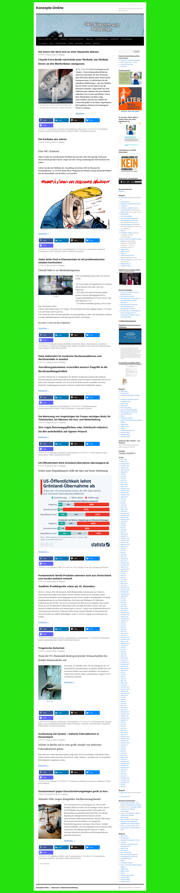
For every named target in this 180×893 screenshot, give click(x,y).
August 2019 (124, 621)
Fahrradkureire (83, 781)
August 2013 (124, 770)
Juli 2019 (123, 623)
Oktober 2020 (124, 592)
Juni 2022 (123, 550)
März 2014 (124, 755)
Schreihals (57, 251)
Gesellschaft (114, 39)
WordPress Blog (125, 264)
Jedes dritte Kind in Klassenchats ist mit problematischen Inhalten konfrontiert (131, 300)
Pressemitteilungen (101, 39)
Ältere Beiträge (43, 864)
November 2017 (125, 664)
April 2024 (124, 505)
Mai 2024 (123, 503)
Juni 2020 (123, 600)
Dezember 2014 (125, 736)
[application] (130, 182)
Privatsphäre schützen (127, 233)
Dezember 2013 (125, 761)
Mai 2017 (123, 676)
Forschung (48, 131)
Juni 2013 (123, 772)
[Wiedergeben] (122, 182)
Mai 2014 (123, 751)
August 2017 (124, 670)
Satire (51, 251)
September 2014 (125, 743)
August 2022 (124, 546)
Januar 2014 (124, 759)
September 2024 (125, 494)
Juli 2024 (123, 499)
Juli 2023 (123, 523)
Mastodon (121, 191)
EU (76, 567)
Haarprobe (56, 131)
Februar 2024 (124, 509)
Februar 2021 (124, 583)
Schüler (69, 723)
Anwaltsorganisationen (90, 406)
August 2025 (124, 472)
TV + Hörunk (43, 43)
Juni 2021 (123, 575)
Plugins (123, 230)
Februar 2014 (124, 757)
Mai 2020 (123, 602)
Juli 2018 (123, 648)
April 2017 (124, 679)
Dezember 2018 (125, 637)
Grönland (80, 567)
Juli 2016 (123, 697)
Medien (83, 344)
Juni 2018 (123, 650)
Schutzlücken (60, 858)
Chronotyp (41, 131)
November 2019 (125, 614)
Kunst (51, 43)
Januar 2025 (124, 486)
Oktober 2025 (124, 468)
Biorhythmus (103, 129)
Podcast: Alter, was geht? (130, 111)
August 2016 (124, 695)
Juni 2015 (123, 724)
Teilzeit (51, 455)
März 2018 (124, 656)
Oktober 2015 (124, 716)
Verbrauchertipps (126, 39)
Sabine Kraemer (125, 819)
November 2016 (125, 689)
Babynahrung (105, 638)
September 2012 (125, 782)
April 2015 (124, 728)
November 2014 (125, 739)
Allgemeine (89, 39)
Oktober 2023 (124, 517)
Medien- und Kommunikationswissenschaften (52, 723)
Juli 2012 (123, 784)
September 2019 (125, 619)
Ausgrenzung (55, 346)
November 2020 (125, 590)
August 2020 (124, 596)
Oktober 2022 (124, 542)
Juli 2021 (123, 573)
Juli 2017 (123, 672)
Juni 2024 (123, 501)
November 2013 (125, 763)
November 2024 (125, 490)
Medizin (76, 131)
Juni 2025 (123, 476)
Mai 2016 (123, 701)
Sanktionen (51, 858)
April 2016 (124, 703)
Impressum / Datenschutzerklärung (71, 39)
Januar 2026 (124, 461)
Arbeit (93, 452)
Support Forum (125, 251)
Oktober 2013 (124, 765)
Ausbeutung (74, 781)
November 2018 (125, 639)
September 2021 (125, 569)
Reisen (71, 43)
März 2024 (124, 507)
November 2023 (125, 515)
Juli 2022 (123, 548)
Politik (59, 567)
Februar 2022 (124, 559)
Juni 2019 (123, 625)
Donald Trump (92, 249)
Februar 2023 (124, 534)
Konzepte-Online (49, 8)
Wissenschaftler (43, 726)
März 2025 (124, 482)
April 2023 (124, 530)
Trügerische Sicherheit (51, 648)
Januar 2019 (124, 635)
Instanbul (57, 408)
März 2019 (124, 631)
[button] (46, 120)
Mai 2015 (123, 726)
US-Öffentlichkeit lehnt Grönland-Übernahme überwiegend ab (73, 462)
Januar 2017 (124, 685)
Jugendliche (82, 346)
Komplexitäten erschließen (134, 805)
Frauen (105, 452)
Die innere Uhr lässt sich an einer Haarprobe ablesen (68, 51)
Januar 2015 (124, 734)
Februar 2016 (124, 707)
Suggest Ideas (124, 249)
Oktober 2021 (124, 567)
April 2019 (124, 629)
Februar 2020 (124, 608)
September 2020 (125, 594)
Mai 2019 (123, 627)
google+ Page (124, 212)
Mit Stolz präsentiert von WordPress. (131, 887)
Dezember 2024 (125, 488)
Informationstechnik (98, 721)
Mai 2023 (123, 528)
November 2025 (125, 466)
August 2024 (124, 497)
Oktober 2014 (124, 741)
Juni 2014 (123, 749)
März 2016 (124, 705)
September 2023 (125, 519)
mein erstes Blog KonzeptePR (129, 218)
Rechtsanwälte (70, 408)
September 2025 (125, 470)
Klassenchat (94, 346)
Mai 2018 (123, 652)
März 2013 (124, 774)
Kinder (88, 346)
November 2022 (125, 540)
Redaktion (61, 54)
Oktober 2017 (124, 666)
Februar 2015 (124, 732)
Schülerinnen (76, 723)
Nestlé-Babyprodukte (50, 640)
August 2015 (124, 720)
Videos (40, 348)
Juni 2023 (123, 526)
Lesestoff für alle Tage (127, 64)
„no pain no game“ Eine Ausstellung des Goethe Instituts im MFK (130, 828)
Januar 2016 (124, 710)
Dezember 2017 (125, 662)
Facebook (123, 206)
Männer (46, 455)
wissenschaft (106, 723)
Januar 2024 (124, 511)
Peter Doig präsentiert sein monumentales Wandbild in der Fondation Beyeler (130, 821)
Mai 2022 (123, 552)
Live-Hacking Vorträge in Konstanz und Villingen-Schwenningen (131, 809)
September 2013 (125, 767)
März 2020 (124, 606)
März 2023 (124, 532)
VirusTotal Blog (125, 259)
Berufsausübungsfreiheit (45, 408)
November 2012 (125, 780)
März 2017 (124, 681)
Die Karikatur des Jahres (52, 139)
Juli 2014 (123, 747)
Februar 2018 (124, 658)
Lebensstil (70, 131)
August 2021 (124, 571)
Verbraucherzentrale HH (127, 255)
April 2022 (124, 554)
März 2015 (124, 730)
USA (90, 567)
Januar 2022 (124, 561)
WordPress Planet (125, 266)
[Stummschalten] (136, 182)
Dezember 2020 (125, 588)
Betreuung (99, 452)
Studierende (84, 723)
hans (122, 825)
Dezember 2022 (125, 538)
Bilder (69, 346)
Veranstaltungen (60, 43)
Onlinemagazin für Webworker (129, 220)
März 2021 (124, 581)
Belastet (40, 640)
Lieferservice (92, 781)
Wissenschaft (82, 129)
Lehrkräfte (108, 721)
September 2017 (125, 668)
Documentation (125, 202)
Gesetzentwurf (42, 858)
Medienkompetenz (105, 346)
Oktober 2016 (124, 691)
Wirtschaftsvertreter (95, 723)
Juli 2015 (123, 722)
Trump (86, 567)
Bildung (60, 344)
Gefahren (74, 346)
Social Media (103, 344)
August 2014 (124, 745)
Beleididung (63, 346)
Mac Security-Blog (126, 216)
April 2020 (124, 604)
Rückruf (60, 640)
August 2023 (124, 521)
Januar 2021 (124, 585)
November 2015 (125, 714)
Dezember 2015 (125, 712)
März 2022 (124, 557)
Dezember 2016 (125, 687)
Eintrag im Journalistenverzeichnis (130, 204)
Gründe (40, 455)
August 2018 (124, 645)
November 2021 (125, 565)
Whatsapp (46, 348)
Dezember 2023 (125, 513)
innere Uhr (63, 131)
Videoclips (96, 43)
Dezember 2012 (125, 778)
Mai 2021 (123, 577)
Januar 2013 (124, 776)
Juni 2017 (123, 674)
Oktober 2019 (124, 617)
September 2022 (125, 544)
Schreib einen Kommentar (88, 131)
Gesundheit (79, 43)
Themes (123, 253)
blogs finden (124, 197)
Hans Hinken (124, 214)
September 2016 (125, 693)
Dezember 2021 (125, 563)
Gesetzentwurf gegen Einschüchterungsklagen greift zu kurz (73, 791)
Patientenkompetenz (126, 224)
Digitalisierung (67, 344)
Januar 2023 (124, 536)
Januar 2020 (124, 610)
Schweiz (63, 251)
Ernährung (61, 638)
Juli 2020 (123, 598)
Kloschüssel (101, 249)
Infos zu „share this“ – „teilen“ (48, 39)
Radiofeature (101, 781)
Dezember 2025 (125, 463)
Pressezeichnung (43, 251)
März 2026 (124, 459)
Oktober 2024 (124, 492)
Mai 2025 (123, 478)
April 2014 (124, 753)
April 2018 (124, 654)
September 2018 (125, 643)
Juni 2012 (123, 786)
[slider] (128, 181)
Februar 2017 (124, 683)
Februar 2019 (124, 633)
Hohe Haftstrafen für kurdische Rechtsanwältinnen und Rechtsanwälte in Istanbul (129, 306)
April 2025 (124, 480)
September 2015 (125, 718)
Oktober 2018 (124, 641)
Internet (87, 43)
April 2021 (124, 579)
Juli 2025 (123, 474)
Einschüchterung (100, 856)
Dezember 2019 (125, 612)
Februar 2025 (124, 484)
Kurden (62, 408)
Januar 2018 (124, 660)
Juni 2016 (123, 699)
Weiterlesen (81, 113)
